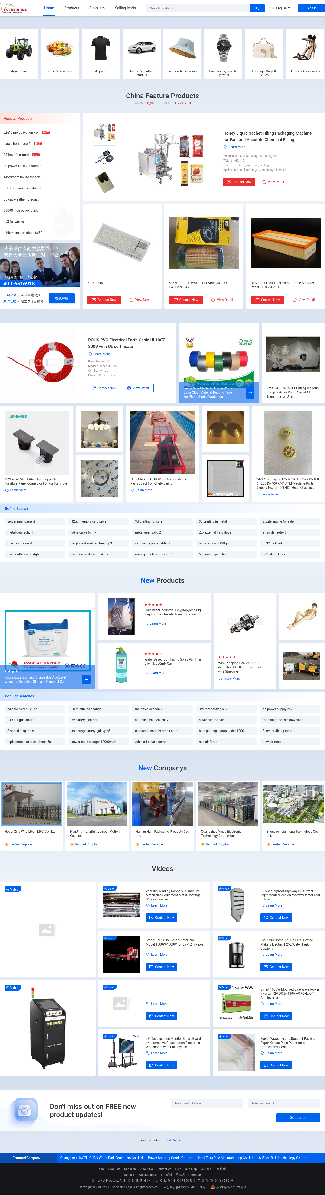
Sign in (312, 8)
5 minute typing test (213, 554)
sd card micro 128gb (22, 709)
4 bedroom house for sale (22, 177)
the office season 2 (148, 709)
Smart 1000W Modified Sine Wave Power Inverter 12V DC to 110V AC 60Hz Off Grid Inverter (289, 994)
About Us (146, 1169)
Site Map (191, 1169)
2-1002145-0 (96, 283)
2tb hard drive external (151, 742)
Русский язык (147, 1174)
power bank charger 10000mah (93, 742)
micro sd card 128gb (214, 543)
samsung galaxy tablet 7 (152, 543)
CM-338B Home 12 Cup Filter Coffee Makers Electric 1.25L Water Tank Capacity (286, 944)
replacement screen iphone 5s (29, 742)
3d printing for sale (148, 521)
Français (128, 1174)
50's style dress (274, 554)
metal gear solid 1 (20, 532)
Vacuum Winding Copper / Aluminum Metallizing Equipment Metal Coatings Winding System (173, 895)
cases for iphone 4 (17, 144)
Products (71, 8)
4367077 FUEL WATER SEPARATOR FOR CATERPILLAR (198, 285)
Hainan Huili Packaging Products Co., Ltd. (162, 834)
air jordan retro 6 (274, 532)
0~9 (230, 1180)
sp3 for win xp (14, 221)
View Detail (273, 182)
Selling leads (125, 8)
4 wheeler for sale (211, 720)
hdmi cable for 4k (83, 532)
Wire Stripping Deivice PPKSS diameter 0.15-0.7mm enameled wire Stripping (241, 667)
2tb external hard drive (215, 532)
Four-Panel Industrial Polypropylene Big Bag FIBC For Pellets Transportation (172, 612)
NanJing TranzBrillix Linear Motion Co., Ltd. (95, 834)
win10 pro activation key (21, 132)
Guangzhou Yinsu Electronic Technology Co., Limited (221, 834)
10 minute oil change (86, 709)
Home (49, 8)
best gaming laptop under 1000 (221, 731)
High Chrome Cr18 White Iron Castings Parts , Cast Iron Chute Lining (158, 481)
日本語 (180, 1174)
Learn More (234, 147)
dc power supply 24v (277, 709)
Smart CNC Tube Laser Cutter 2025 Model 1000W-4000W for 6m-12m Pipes (174, 942)
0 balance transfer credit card (156, 731)
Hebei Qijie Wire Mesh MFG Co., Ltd (30, 831)
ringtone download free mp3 (91, 543)
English (280, 8)
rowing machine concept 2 (154, 554)
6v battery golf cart (84, 720)
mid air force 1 (209, 742)
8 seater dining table (277, 731)
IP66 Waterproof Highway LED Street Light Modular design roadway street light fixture (290, 895)
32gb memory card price (89, 521)
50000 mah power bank (21, 210)
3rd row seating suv (213, 709)
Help (178, 1169)
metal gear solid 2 (148, 532)
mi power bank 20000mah (22, 166)
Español (166, 1174)
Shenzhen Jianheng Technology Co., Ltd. (292, 834)
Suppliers (97, 8)
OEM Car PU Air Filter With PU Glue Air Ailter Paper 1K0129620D (282, 285)
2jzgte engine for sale (278, 521)
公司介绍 (207, 1169)
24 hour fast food (16, 155)
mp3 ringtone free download (283, 720)
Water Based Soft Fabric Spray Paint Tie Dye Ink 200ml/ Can (173, 661)
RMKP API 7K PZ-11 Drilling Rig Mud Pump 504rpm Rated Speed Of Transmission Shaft (292, 392)
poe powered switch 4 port (90, 554)
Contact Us (163, 1169)
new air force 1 (273, 742)
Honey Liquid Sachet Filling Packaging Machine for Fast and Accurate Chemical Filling (267, 136)
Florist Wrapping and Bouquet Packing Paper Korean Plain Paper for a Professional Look (287, 1043)
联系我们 (223, 1169)
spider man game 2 (21, 521)
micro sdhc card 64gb (23, 554)
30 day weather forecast (21, 199)
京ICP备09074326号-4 (228, 1187)
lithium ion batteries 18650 (23, 233)
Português (195, 1174)
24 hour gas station (21, 720)
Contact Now (239, 182)
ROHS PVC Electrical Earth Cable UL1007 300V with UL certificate (126, 343)
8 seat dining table (20, 731)
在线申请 (61, 298)
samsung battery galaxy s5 (90, 731)
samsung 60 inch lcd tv (151, 720)
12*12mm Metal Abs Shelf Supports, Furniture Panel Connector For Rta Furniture (36, 481)
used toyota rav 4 (19, 543)
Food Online (172, 1140)
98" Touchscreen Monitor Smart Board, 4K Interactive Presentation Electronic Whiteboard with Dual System (174, 1043)
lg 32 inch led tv (274, 543)
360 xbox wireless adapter (23, 188)
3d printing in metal (213, 521)
